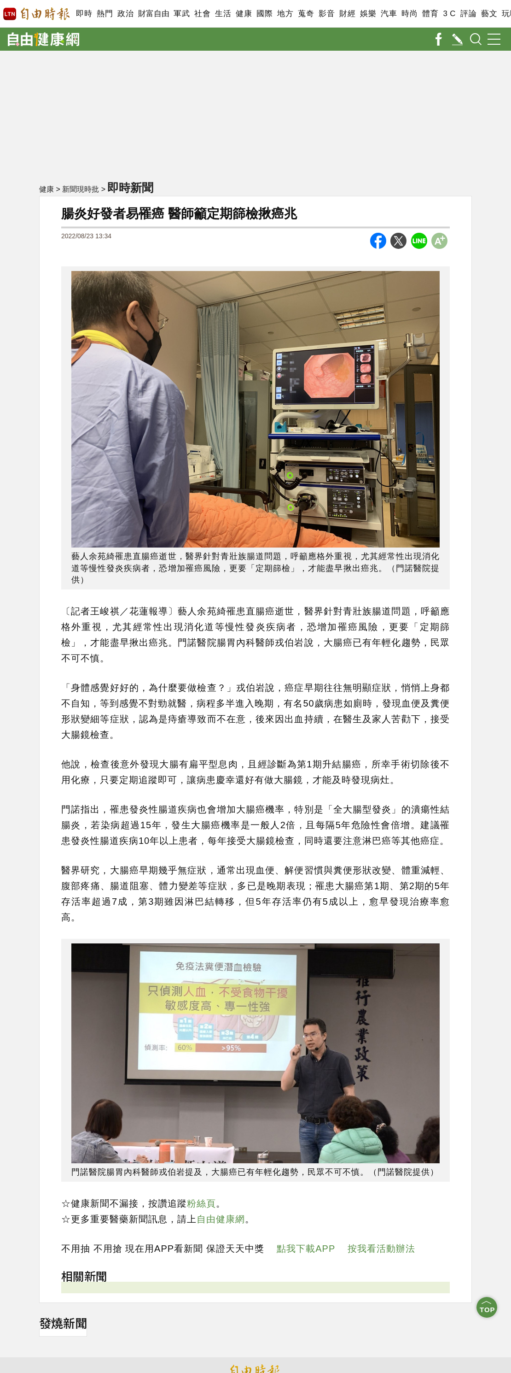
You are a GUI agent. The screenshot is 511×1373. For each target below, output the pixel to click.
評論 (468, 13)
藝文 (489, 13)
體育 (430, 13)
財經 (347, 13)
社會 (202, 13)
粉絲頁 (201, 1203)
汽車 (389, 13)
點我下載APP (306, 1248)
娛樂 (368, 13)
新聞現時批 (80, 189)
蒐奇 (306, 13)
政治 (125, 13)
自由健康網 (221, 1219)
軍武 (182, 13)
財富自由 (153, 13)
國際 (264, 13)
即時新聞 (130, 187)
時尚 (409, 13)
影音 (327, 13)
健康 (244, 13)
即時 (84, 13)
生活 (223, 13)
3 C (449, 13)
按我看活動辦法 (381, 1248)
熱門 (105, 13)
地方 (285, 13)
